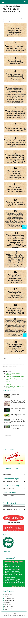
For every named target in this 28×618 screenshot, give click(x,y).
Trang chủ (8, 614)
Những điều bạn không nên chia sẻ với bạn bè (15, 383)
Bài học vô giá (12, 366)
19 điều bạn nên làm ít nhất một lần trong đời (15, 380)
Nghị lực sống (6, 368)
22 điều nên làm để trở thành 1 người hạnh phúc (13, 374)
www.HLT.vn (21, 615)
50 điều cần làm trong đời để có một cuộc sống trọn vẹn (15, 377)
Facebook (19, 614)
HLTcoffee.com (14, 1)
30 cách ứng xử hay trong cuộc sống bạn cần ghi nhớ (15, 387)
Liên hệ (14, 614)
